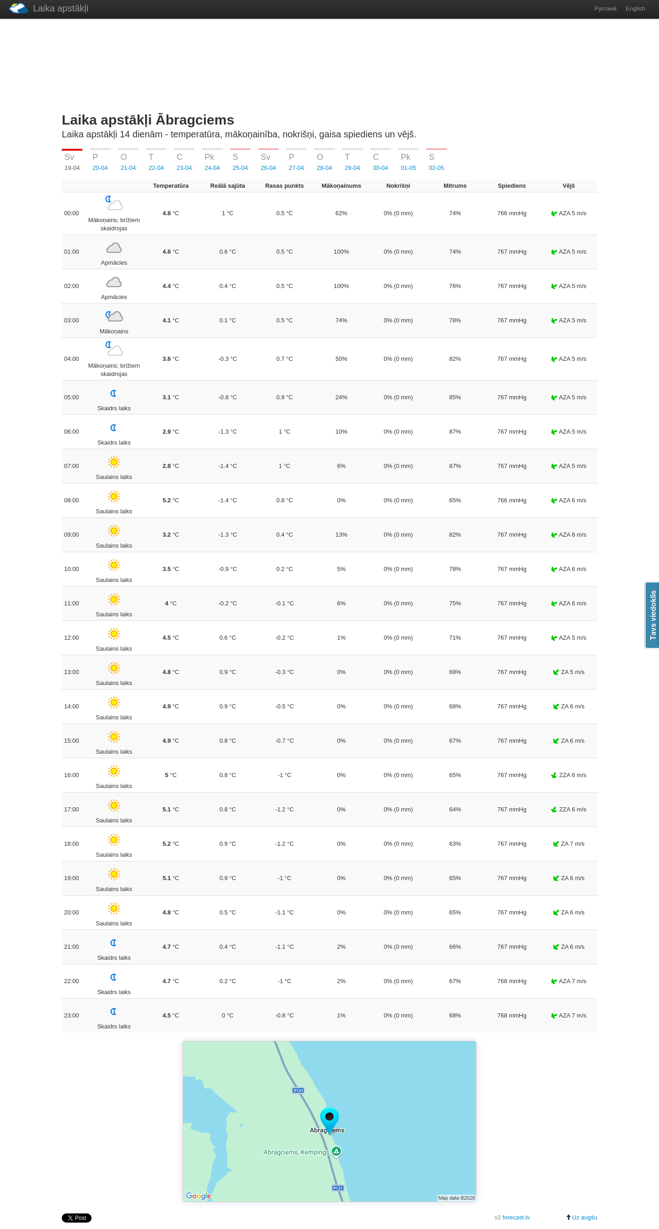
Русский (605, 8)
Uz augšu (581, 1217)
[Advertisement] (329, 63)
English (635, 8)
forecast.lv (515, 1217)
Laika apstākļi (48, 8)
